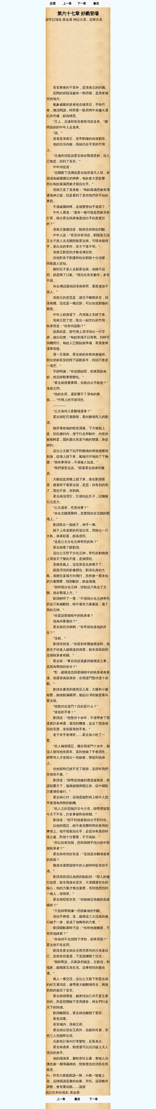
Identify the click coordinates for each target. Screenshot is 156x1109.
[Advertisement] (78, 53)
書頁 (96, 3)
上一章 (67, 3)
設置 (53, 3)
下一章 (81, 3)
